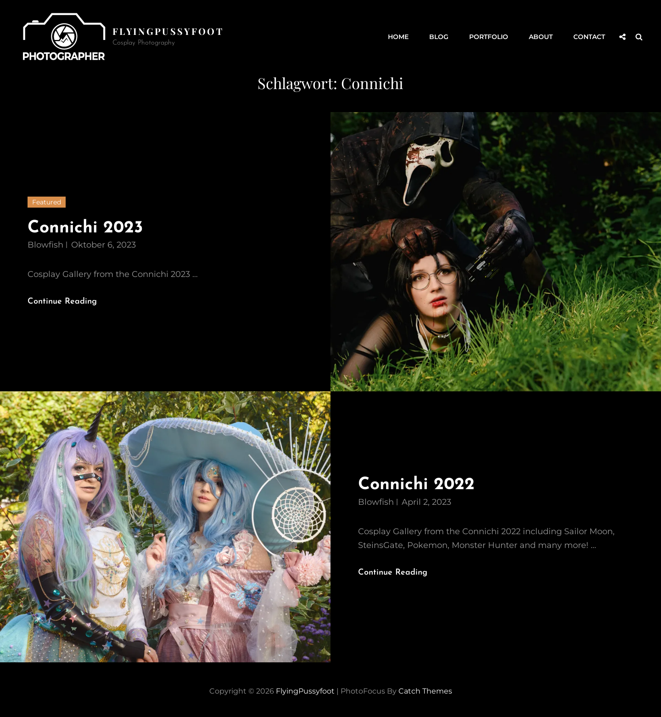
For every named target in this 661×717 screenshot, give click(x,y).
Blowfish (45, 245)
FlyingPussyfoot (168, 31)
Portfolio (488, 37)
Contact (589, 37)
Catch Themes (425, 691)
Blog (438, 37)
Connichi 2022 (416, 484)
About (541, 37)
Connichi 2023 (85, 228)
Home (398, 37)
